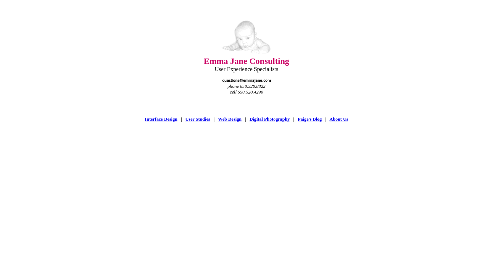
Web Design (230, 119)
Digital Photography (269, 119)
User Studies (197, 119)
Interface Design (161, 119)
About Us (338, 119)
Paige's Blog (310, 119)
